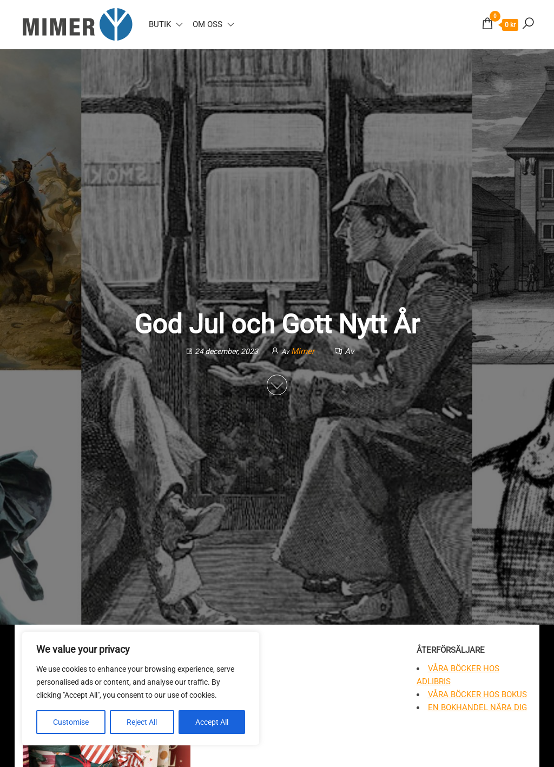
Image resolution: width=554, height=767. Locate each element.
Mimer (303, 351)
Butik (160, 24)
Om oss (207, 24)
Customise (71, 722)
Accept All (211, 722)
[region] (141, 688)
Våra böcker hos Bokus (477, 694)
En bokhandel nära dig (477, 707)
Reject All (142, 722)
